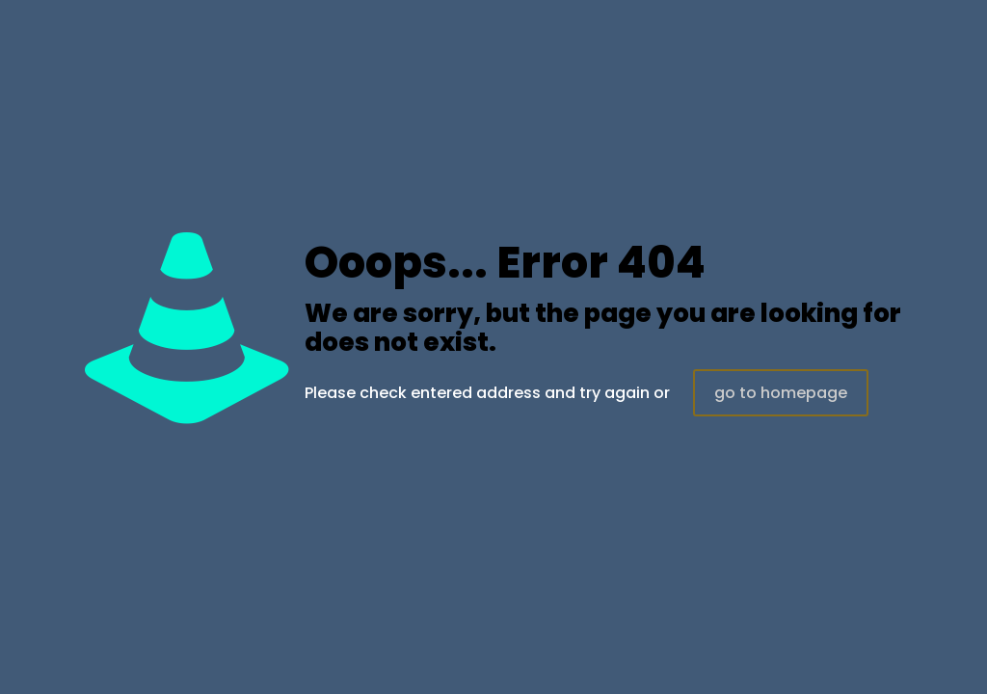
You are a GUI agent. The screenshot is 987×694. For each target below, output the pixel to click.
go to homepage (780, 393)
